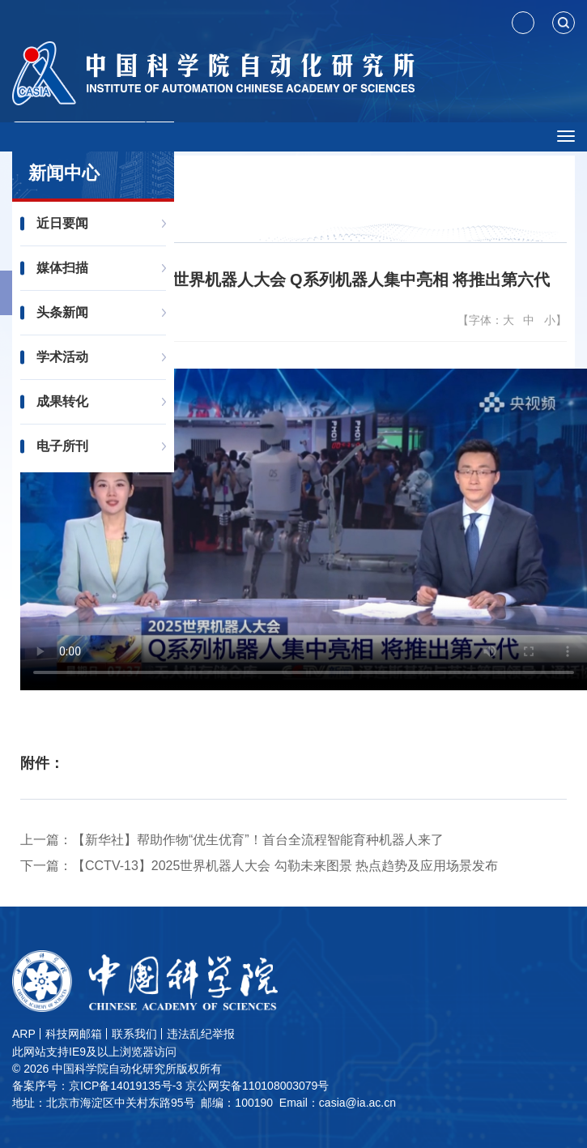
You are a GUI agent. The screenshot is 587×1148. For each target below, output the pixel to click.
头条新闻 (62, 312)
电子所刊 (62, 446)
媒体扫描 (62, 268)
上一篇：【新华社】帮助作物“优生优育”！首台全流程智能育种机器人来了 (232, 840)
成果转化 (62, 401)
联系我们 (134, 1033)
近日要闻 (62, 223)
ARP (24, 1033)
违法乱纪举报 (201, 1033)
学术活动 (62, 357)
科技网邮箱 (73, 1033)
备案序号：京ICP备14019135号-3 (97, 1085)
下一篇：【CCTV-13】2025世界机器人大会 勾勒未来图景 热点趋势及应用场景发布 (259, 866)
